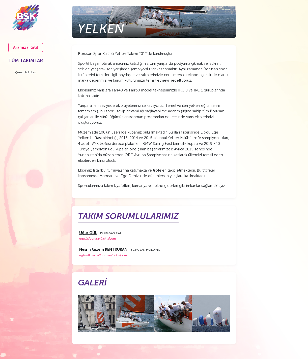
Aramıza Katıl (25, 47)
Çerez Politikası (25, 72)
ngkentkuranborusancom (103, 255)
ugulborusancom (97, 238)
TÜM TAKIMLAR (25, 60)
